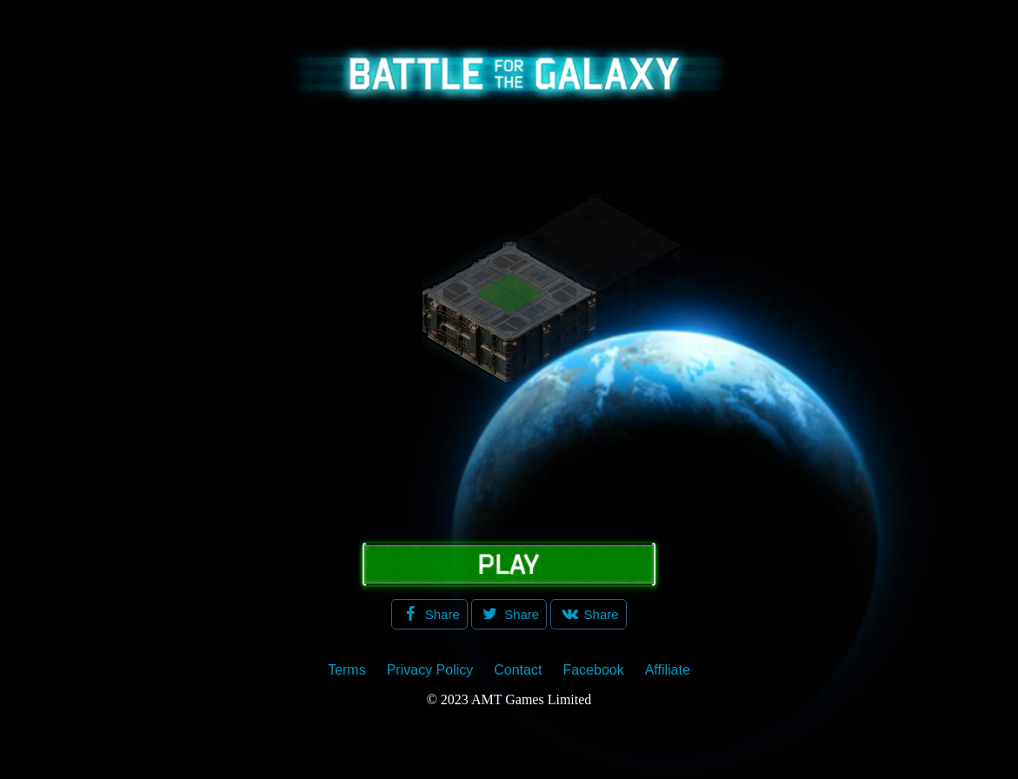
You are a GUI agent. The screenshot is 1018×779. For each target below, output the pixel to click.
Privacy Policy (430, 669)
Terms (347, 669)
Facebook (592, 669)
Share (441, 614)
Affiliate (667, 669)
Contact (518, 669)
